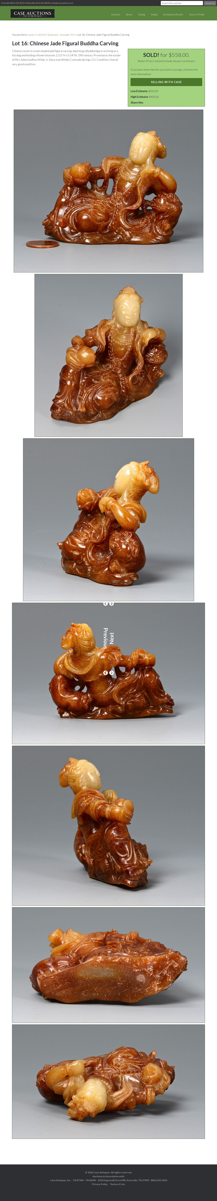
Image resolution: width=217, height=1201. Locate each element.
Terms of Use (117, 1181)
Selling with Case (166, 79)
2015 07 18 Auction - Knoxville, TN (59, 32)
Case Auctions (28, 12)
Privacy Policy (100, 1181)
